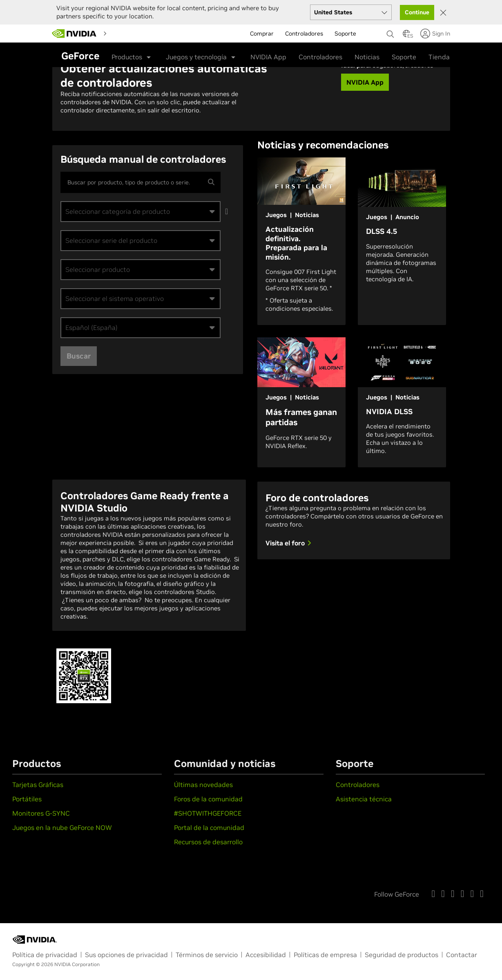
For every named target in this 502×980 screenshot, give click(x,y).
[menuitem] (126, 31)
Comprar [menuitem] (262, 31)
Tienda (439, 55)
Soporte (404, 55)
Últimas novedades (203, 784)
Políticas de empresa (325, 955)
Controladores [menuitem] (304, 31)
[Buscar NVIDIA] (390, 30)
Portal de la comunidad (209, 827)
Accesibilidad (265, 955)
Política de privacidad (44, 955)
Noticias (367, 55)
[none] (390, 28)
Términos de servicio (207, 955)
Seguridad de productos (401, 955)
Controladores (320, 55)
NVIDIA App (268, 55)
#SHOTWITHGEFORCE (207, 813)
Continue (417, 10)
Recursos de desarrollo (208, 842)
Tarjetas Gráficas (37, 784)
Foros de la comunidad (208, 799)
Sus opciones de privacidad (126, 955)
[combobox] (140, 211)
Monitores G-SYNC (41, 813)
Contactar (461, 955)
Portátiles (27, 799)
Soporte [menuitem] (345, 31)
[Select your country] (351, 10)
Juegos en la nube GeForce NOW (62, 827)
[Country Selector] (406, 34)
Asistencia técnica (364, 799)
